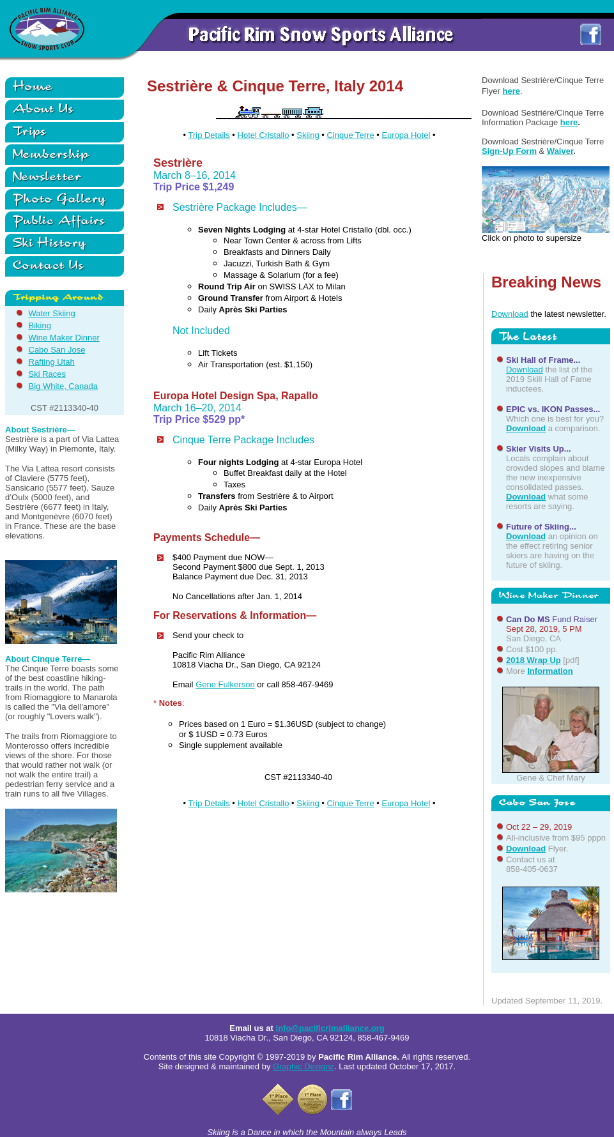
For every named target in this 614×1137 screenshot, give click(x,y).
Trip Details (208, 135)
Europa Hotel (405, 135)
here (511, 91)
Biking (40, 325)
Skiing (307, 135)
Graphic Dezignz (303, 1066)
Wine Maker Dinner (64, 337)
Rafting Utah (52, 362)
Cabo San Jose (57, 350)
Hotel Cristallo (263, 135)
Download (509, 314)
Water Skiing (52, 313)
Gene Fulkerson (225, 684)
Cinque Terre (350, 135)
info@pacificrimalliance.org (330, 1028)
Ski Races (47, 374)
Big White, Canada (63, 386)
